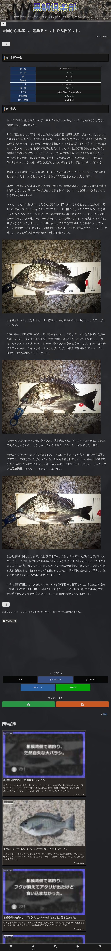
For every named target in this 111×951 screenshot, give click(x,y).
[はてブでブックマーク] (38, 687)
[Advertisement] (55, 646)
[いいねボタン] (6, 44)
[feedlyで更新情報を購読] (28, 704)
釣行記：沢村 (9, 621)
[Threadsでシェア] (91, 679)
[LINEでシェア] (73, 687)
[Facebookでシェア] (55, 679)
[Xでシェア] (20, 679)
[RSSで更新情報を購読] (82, 704)
